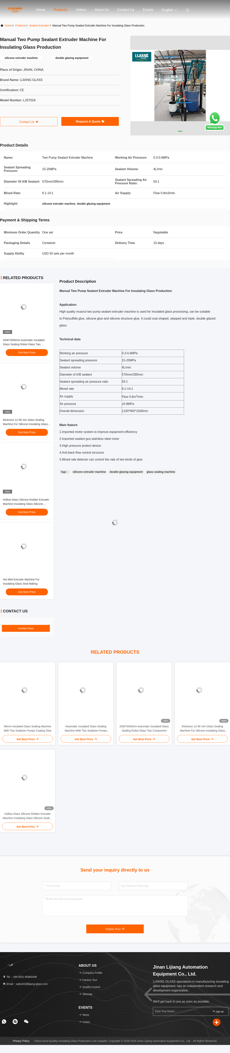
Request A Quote (90, 121)
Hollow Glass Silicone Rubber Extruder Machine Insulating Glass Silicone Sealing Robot (26, 504)
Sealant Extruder (39, 25)
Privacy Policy (21, 1040)
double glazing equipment (126, 471)
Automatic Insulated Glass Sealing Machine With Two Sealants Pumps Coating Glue (86, 729)
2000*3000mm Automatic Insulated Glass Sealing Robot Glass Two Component (23, 344)
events (148, 10)
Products (60, 10)
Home (40, 10)
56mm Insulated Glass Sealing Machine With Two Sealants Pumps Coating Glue (28, 728)
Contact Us (125, 10)
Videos (81, 10)
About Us (102, 10)
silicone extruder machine (89, 471)
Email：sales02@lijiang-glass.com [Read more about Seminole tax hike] (25, 983)
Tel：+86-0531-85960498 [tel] (20, 976)
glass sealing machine (161, 471)
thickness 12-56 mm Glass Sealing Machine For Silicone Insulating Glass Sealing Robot (25, 424)
